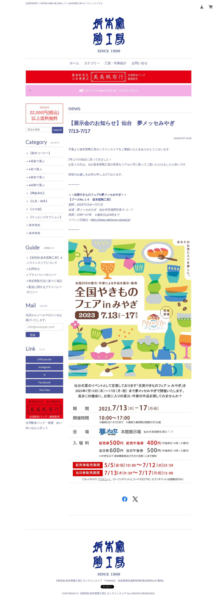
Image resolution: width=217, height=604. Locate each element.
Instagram (44, 367)
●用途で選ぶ (37, 161)
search (57, 129)
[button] (92, 63)
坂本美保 (34, 233)
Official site (44, 359)
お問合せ (34, 268)
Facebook (44, 382)
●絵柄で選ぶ (37, 185)
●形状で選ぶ (37, 177)
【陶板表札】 (37, 193)
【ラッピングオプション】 (45, 217)
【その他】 (36, 209)
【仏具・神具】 (38, 201)
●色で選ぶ (35, 169)
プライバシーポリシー (43, 274)
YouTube (44, 389)
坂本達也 (34, 225)
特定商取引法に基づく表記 (45, 280)
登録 (32, 335)
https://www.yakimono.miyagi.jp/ (110, 219)
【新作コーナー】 (40, 153)
